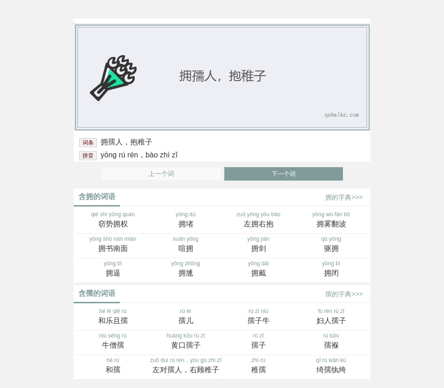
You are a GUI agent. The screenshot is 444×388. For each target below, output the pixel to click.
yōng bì (331, 269)
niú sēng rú (112, 341)
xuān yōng (185, 245)
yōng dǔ (185, 220)
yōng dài (258, 269)
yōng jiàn (258, 245)
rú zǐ (258, 341)
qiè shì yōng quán (112, 220)
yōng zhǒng (185, 269)
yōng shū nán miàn (112, 245)
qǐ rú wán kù (331, 366)
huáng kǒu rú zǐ (185, 341)
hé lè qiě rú (112, 317)
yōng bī (112, 269)
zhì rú (258, 366)
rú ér (185, 317)
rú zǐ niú (258, 317)
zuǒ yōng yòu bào (258, 220)
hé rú (112, 366)
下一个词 (284, 173)
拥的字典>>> (344, 197)
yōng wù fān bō (331, 220)
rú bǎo (331, 341)
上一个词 (161, 173)
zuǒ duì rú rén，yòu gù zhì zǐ (185, 366)
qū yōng (331, 245)
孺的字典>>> (344, 294)
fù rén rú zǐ (331, 317)
